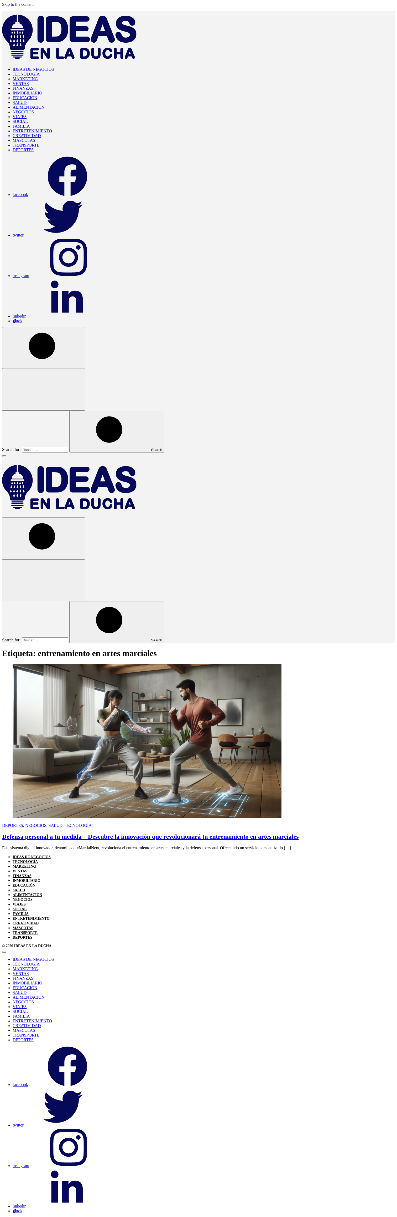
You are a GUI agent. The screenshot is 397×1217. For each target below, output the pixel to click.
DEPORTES (23, 150)
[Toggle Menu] (4, 456)
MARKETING (25, 79)
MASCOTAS (24, 140)
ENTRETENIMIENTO (32, 131)
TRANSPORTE (26, 145)
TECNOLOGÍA (26, 74)
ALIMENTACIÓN (28, 107)
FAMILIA (21, 126)
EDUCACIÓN (25, 97)
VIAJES (20, 116)
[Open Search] (43, 348)
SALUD (20, 102)
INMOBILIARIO (27, 93)
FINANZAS (23, 88)
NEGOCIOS (23, 112)
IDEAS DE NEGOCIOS (33, 69)
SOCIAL (20, 121)
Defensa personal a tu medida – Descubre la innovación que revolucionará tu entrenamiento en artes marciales (150, 836)
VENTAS (21, 83)
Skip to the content (18, 4)
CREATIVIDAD (27, 135)
